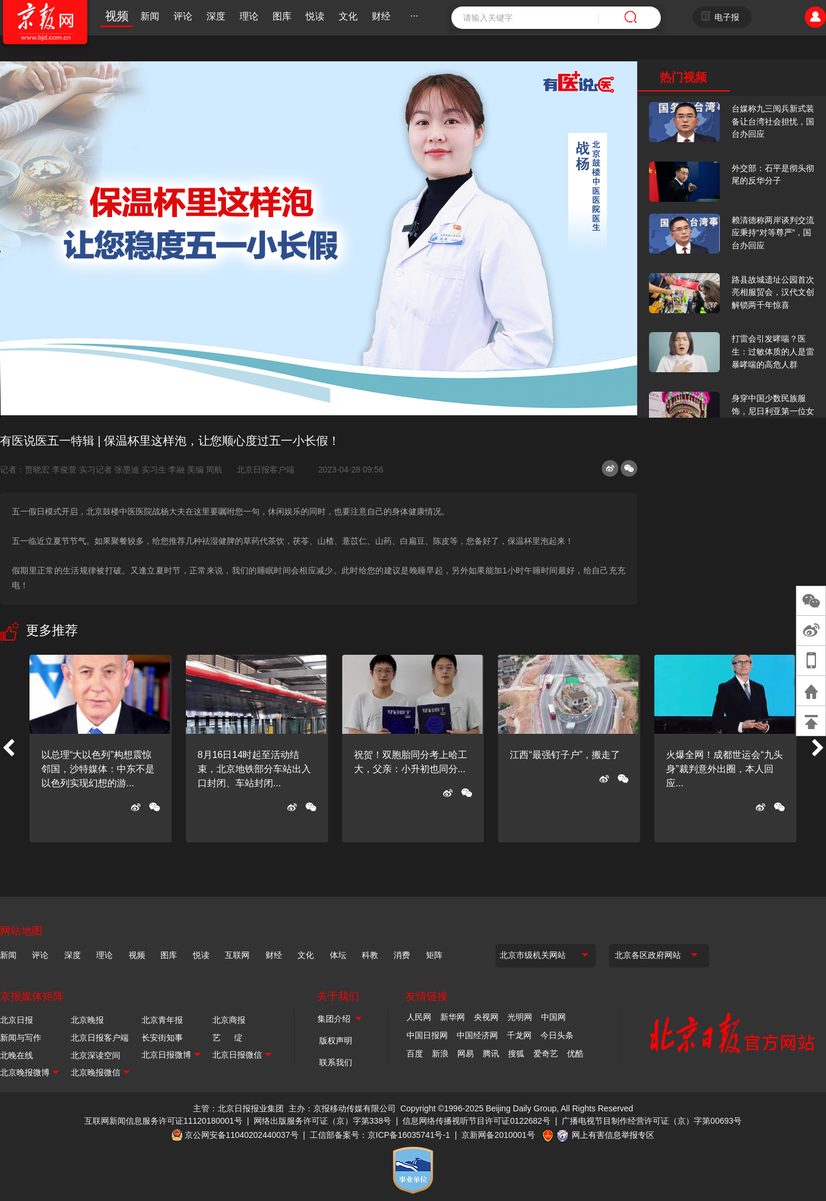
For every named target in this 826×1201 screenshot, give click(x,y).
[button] (8, 749)
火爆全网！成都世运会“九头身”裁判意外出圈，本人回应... (724, 769)
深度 (215, 16)
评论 (182, 16)
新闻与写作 (20, 1037)
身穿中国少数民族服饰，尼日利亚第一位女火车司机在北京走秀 (773, 410)
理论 (249, 16)
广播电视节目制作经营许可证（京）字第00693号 (652, 1120)
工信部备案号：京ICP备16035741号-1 (380, 1135)
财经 (381, 16)
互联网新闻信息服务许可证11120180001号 (163, 1120)
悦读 (315, 16)
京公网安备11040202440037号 (242, 1135)
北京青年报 (162, 1020)
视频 (117, 15)
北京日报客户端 (265, 469)
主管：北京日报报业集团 (238, 1108)
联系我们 (335, 1062)
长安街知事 (162, 1037)
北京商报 (228, 1020)
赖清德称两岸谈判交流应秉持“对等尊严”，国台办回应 (773, 232)
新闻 (149, 16)
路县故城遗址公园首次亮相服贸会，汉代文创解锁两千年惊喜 (773, 292)
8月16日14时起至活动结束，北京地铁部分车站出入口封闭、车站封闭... (254, 769)
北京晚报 (87, 1020)
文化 (348, 16)
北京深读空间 (95, 1055)
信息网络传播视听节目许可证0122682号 (476, 1120)
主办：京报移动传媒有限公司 (342, 1108)
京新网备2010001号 (498, 1135)
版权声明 (335, 1040)
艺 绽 (227, 1037)
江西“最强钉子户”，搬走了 (565, 755)
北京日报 (16, 1020)
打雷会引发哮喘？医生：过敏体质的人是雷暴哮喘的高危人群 (773, 351)
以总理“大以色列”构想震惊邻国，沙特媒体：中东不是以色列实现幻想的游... (98, 769)
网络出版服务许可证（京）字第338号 (322, 1120)
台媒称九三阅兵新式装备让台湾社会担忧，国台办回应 (773, 121)
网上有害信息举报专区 (613, 1135)
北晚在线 (16, 1055)
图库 (282, 16)
